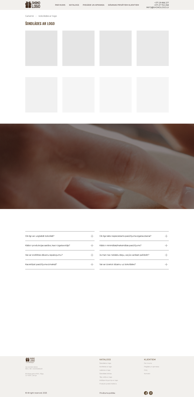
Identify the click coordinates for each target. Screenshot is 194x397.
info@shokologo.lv (157, 7)
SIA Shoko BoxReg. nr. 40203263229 (34, 368)
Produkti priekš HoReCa (108, 384)
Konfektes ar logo (105, 367)
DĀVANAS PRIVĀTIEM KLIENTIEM (123, 5)
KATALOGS (74, 5)
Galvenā (29, 16)
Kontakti (147, 373)
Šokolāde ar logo (105, 363)
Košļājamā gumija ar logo (108, 380)
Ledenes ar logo (104, 370)
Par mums (148, 363)
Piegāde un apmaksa (151, 367)
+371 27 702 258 (161, 5)
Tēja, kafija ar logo (105, 377)
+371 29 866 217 (161, 2)
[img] (151, 393)
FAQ (145, 370)
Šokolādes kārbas (105, 373)
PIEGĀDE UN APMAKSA (93, 5)
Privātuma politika (107, 393)
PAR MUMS (60, 5)
